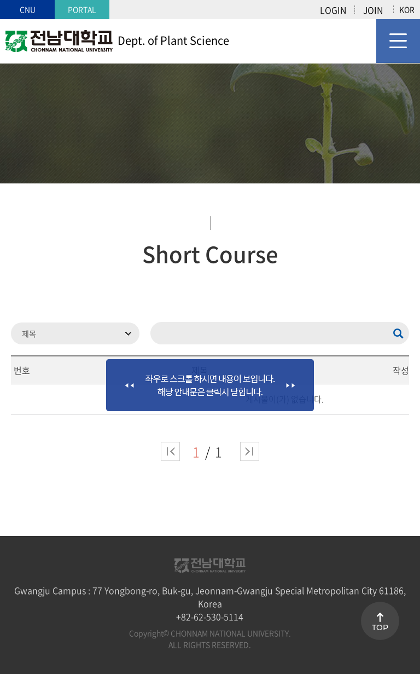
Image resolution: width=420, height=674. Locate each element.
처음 (170, 451)
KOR (407, 9)
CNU (28, 9)
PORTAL (82, 9)
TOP (380, 627)
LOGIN (333, 9)
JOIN (373, 9)
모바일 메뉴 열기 (398, 41)
